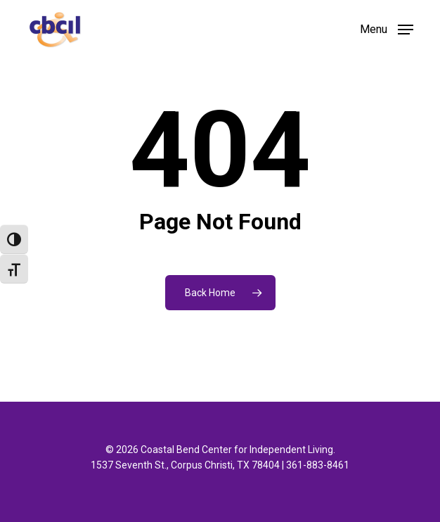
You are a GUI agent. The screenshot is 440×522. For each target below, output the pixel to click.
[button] (386, 28)
